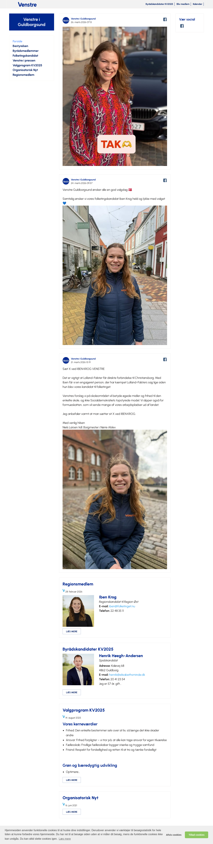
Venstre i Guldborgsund (31, 22)
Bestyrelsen (20, 46)
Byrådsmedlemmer (26, 51)
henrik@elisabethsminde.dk (127, 675)
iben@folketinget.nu (122, 606)
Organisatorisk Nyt (25, 70)
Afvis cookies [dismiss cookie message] (174, 835)
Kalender (197, 4)
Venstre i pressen (24, 60)
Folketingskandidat (25, 55)
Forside (17, 41)
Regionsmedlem (23, 75)
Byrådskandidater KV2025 (159, 4)
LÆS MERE (71, 631)
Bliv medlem (183, 4)
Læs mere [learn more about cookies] (65, 838)
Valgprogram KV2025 (27, 65)
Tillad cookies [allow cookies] (197, 835)
